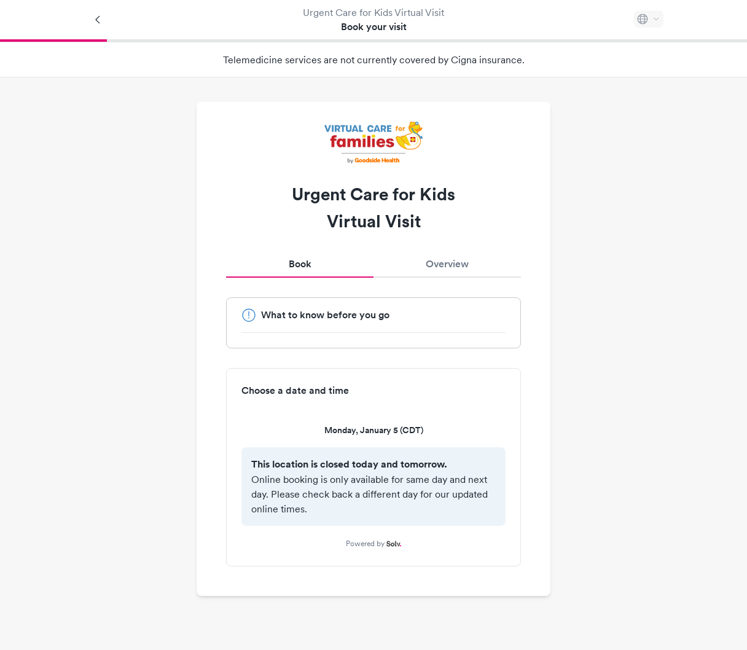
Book (300, 263)
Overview (447, 263)
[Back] (98, 19)
